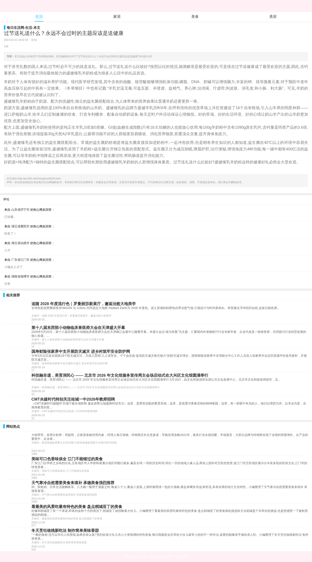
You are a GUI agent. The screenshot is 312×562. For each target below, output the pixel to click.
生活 (39, 17)
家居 (117, 17)
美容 (273, 17)
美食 (195, 17)
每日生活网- (16, 28)
